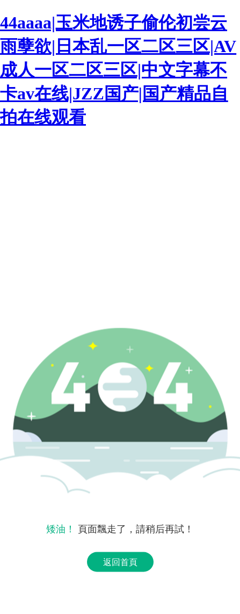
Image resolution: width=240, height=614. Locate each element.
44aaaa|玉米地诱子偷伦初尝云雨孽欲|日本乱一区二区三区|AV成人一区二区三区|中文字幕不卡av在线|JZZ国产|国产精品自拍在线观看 (118, 70)
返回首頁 (120, 562)
